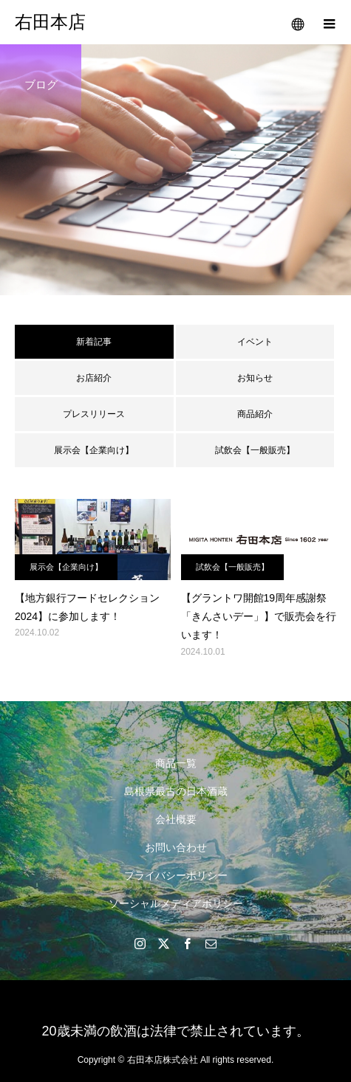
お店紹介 (94, 378)
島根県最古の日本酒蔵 (176, 791)
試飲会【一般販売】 (255, 450)
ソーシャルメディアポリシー (176, 903)
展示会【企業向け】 (94, 450)
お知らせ (255, 378)
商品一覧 (176, 763)
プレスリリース (94, 414)
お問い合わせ (176, 847)
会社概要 (176, 819)
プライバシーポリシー (176, 875)
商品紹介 (255, 414)
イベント (255, 342)
